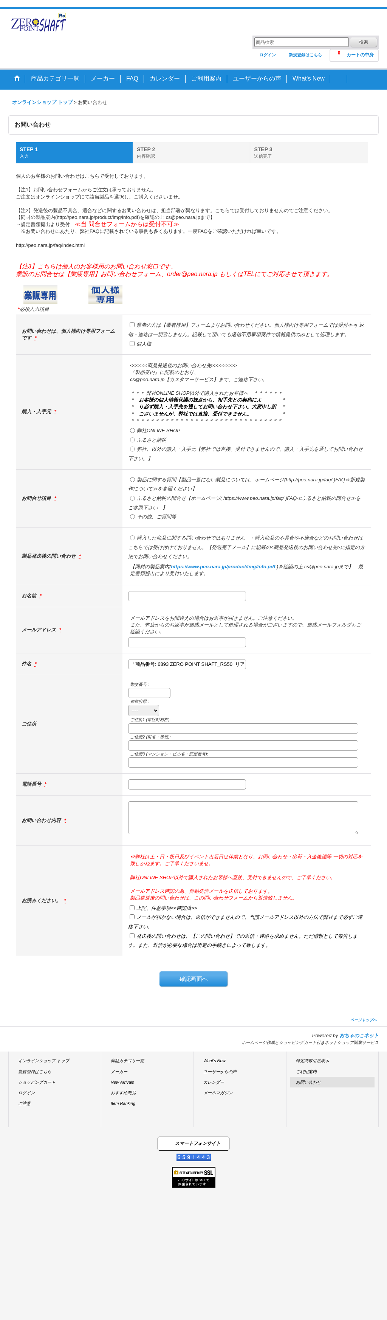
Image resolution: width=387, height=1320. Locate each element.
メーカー (119, 1071)
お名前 (30, 596)
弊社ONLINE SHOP (158, 430)
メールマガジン (217, 1092)
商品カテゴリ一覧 (127, 1060)
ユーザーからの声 (220, 1071)
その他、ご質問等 (156, 517)
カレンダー (213, 1082)
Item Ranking (123, 1103)
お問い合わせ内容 (42, 820)
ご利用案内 (306, 1071)
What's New (214, 1060)
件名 (27, 664)
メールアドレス (39, 630)
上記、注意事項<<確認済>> (166, 908)
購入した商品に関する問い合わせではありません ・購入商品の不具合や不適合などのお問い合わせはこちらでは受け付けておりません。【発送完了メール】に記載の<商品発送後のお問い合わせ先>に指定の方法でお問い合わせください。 (246, 547)
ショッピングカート (37, 1082)
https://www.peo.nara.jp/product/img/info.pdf (223, 566)
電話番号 (32, 784)
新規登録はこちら (305, 55)
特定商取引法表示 (312, 1060)
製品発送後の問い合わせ (49, 556)
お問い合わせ (308, 1082)
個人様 (143, 344)
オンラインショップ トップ (43, 1060)
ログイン (267, 55)
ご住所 (29, 724)
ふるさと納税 (151, 440)
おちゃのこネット (359, 1035)
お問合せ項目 (37, 498)
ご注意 (24, 1103)
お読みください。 (42, 900)
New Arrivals (122, 1082)
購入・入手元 (37, 411)
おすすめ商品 (123, 1092)
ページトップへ (363, 1020)
